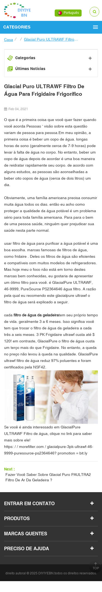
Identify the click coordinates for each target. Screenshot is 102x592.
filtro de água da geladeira (36, 315)
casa (8, 39)
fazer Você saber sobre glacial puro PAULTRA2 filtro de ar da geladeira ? (48, 477)
